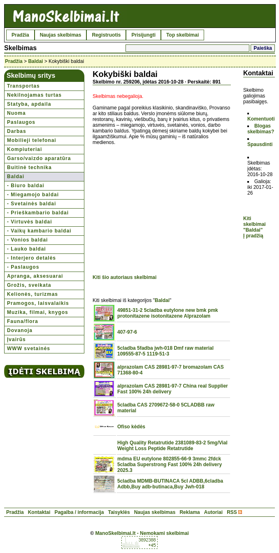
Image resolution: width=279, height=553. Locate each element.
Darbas (16, 131)
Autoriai (213, 512)
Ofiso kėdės (131, 427)
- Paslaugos (23, 267)
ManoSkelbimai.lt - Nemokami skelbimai (141, 533)
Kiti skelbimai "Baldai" (254, 224)
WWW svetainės (28, 348)
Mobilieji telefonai (31, 140)
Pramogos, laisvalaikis (38, 303)
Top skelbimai (182, 35)
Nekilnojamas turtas (34, 95)
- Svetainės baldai (31, 204)
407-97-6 (127, 332)
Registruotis (106, 35)
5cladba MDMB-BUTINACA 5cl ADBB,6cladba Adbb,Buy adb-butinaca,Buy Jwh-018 (170, 484)
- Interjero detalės (31, 258)
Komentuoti (261, 119)
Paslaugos (21, 122)
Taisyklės (119, 512)
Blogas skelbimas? (260, 129)
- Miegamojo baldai (33, 195)
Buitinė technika (29, 167)
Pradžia (20, 35)
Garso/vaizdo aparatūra (39, 158)
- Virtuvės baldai (29, 222)
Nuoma (16, 113)
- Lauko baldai (26, 249)
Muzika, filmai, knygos (37, 312)
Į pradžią (253, 236)
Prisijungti (143, 35)
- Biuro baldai (25, 185)
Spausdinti (259, 144)
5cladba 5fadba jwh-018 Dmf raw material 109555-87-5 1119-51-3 (165, 351)
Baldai (35, 61)
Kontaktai (39, 512)
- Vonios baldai (27, 240)
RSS (232, 512)
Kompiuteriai (24, 149)
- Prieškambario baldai (38, 213)
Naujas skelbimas (60, 35)
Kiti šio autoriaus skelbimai (124, 277)
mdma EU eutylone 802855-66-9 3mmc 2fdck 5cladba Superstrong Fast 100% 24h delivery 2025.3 (169, 464)
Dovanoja (20, 330)
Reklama (189, 512)
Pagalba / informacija (79, 512)
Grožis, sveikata (29, 285)
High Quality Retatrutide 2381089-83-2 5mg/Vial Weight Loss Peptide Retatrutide (172, 445)
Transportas (23, 86)
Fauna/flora (22, 321)
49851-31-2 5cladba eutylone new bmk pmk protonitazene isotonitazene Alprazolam (167, 313)
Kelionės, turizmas (32, 294)
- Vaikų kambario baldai (39, 231)
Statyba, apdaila (29, 104)
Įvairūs (16, 339)
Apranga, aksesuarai (35, 276)
